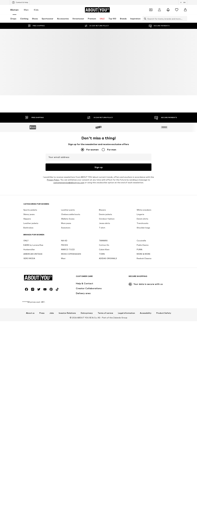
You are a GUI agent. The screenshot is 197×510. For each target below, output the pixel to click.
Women (14, 9)
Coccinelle (141, 240)
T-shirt (102, 228)
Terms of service (105, 313)
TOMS (102, 254)
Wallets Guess (67, 219)
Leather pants (68, 210)
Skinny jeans (29, 214)
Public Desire (143, 245)
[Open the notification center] (168, 9)
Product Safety (163, 313)
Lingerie (140, 214)
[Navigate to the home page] (97, 9)
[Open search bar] (144, 18)
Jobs (51, 313)
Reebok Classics (144, 258)
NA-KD (64, 240)
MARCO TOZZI (68, 249)
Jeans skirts (104, 223)
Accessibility (145, 313)
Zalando (117, 317)
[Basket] (185, 10)
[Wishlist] (177, 10)
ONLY (25, 240)
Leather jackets (30, 223)
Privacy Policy (53, 180)
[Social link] (26, 289)
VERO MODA (29, 258)
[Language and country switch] (183, 2)
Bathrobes (28, 228)
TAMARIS (103, 240)
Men (26, 9)
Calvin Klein (104, 249)
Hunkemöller (29, 249)
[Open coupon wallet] (151, 10)
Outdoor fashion (107, 219)
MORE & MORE (143, 254)
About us (30, 313)
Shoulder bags (143, 228)
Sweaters (65, 228)
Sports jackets (30, 210)
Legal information (126, 313)
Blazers (102, 210)
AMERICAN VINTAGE (32, 254)
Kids (36, 9)
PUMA (139, 249)
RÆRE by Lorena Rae (33, 245)
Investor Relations (67, 313)
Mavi (63, 258)
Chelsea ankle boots (70, 214)
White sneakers (144, 210)
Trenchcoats (142, 223)
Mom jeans (66, 223)
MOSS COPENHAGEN (71, 254)
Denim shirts (142, 219)
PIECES (64, 245)
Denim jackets (105, 214)
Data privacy (87, 313)
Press (41, 313)
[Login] (159, 10)
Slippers (27, 219)
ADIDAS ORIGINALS (108, 258)
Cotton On (104, 245)
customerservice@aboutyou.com (68, 182)
